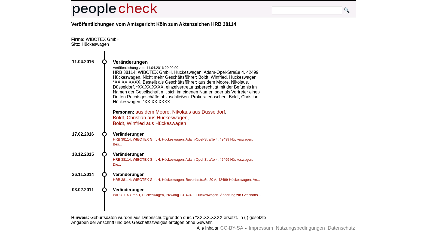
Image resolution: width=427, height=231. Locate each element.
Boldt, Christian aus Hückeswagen (150, 117)
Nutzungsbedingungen (300, 228)
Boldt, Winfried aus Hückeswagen (149, 123)
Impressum (261, 228)
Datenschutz (341, 228)
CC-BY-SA (231, 228)
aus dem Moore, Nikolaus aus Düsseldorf (180, 112)
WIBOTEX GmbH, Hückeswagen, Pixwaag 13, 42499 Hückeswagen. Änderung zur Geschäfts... (187, 195)
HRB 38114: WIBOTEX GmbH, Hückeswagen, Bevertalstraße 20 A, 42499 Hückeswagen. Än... (186, 180)
